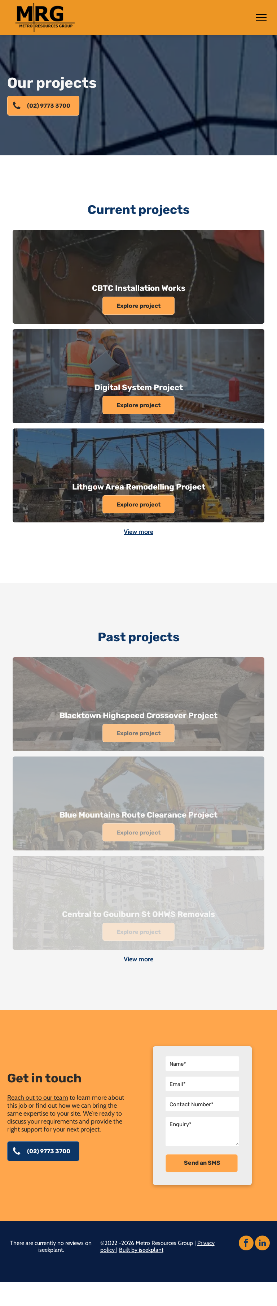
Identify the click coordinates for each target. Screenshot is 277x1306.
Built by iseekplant (141, 1249)
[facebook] (246, 1244)
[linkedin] (262, 1244)
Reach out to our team (37, 1098)
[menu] (261, 17)
